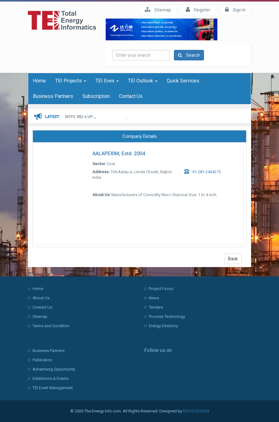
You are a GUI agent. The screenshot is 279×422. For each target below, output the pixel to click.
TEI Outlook (142, 81)
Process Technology (167, 316)
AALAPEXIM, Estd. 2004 (118, 153)
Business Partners (53, 96)
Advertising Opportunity (54, 369)
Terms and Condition (51, 325)
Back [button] (233, 258)
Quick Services (183, 81)
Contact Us (131, 96)
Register (198, 9)
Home (39, 81)
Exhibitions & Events (51, 378)
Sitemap (158, 9)
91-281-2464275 (206, 171)
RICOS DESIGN (196, 411)
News (154, 298)
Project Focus (161, 288)
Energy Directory (163, 325)
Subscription (96, 96)
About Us (41, 298)
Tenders (156, 307)
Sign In (235, 9)
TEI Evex (107, 81)
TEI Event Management (53, 387)
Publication (42, 360)
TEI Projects (70, 81)
